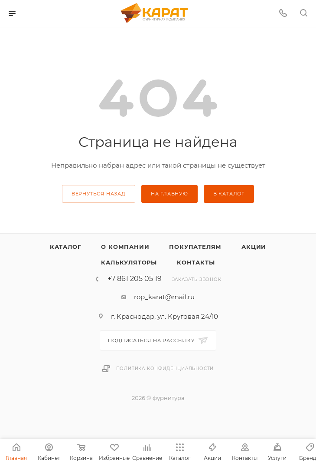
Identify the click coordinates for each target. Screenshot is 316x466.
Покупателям (195, 246)
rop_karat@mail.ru (164, 297)
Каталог (65, 246)
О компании (125, 246)
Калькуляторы (129, 262)
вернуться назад (99, 194)
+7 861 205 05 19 (135, 278)
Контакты (196, 262)
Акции (253, 246)
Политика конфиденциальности (165, 368)
